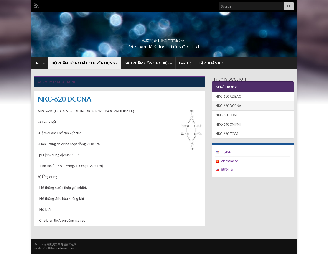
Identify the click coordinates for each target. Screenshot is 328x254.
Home (39, 63)
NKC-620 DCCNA (228, 106)
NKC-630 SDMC (227, 115)
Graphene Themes (65, 248)
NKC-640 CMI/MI (228, 124)
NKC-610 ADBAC (228, 96)
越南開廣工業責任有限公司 (164, 39)
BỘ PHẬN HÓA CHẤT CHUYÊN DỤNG (85, 63)
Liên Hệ (185, 63)
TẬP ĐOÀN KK (210, 63)
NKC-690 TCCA (227, 134)
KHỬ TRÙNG (67, 82)
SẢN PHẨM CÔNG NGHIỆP (148, 63)
